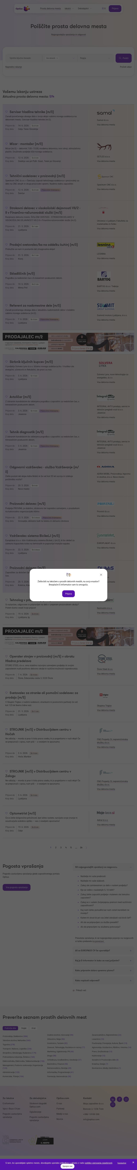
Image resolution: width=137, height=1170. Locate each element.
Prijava (68, 593)
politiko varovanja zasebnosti (98, 1163)
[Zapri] (101, 575)
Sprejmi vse (67, 1166)
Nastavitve (121, 1163)
